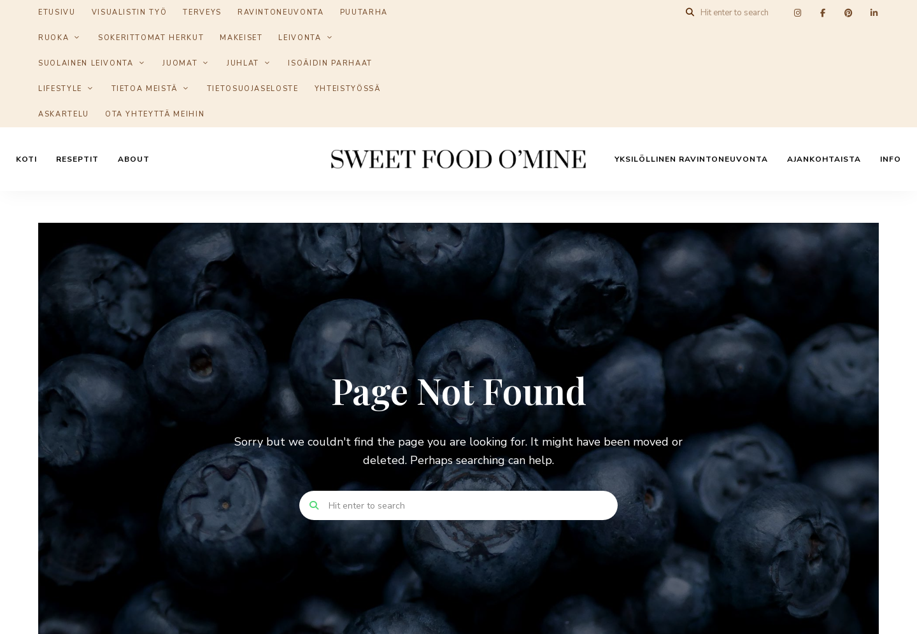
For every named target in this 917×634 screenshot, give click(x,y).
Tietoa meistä (144, 89)
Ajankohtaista (824, 159)
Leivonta (299, 38)
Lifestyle (60, 89)
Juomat (179, 63)
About (134, 159)
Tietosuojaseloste (253, 89)
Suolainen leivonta (86, 63)
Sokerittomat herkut (151, 38)
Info (890, 159)
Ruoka (53, 38)
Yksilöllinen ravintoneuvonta (691, 159)
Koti (26, 159)
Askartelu (63, 114)
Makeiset (241, 38)
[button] (890, 18)
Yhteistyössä (348, 89)
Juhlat (243, 63)
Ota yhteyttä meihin (154, 114)
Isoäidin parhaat (330, 63)
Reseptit (77, 159)
